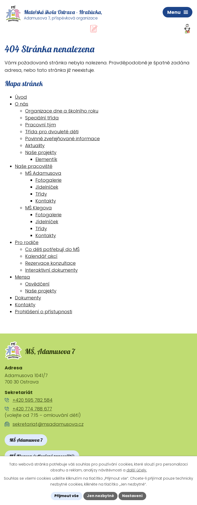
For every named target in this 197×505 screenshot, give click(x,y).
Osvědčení (37, 284)
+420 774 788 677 (32, 409)
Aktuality (35, 145)
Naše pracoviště (33, 166)
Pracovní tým (40, 125)
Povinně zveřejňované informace (62, 138)
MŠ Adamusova (43, 173)
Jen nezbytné (100, 495)
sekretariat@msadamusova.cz (48, 424)
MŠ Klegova (38, 208)
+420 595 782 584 (33, 400)
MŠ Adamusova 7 (26, 440)
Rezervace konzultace (50, 263)
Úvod (21, 97)
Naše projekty (40, 152)
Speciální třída (42, 118)
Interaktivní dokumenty (51, 270)
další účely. (136, 470)
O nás (21, 104)
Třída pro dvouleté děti (51, 131)
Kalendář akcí (41, 256)
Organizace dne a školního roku (61, 111)
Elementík (46, 159)
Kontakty (45, 201)
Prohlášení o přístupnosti (43, 311)
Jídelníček (46, 187)
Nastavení (132, 495)
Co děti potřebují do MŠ (52, 249)
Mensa (22, 277)
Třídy (41, 194)
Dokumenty (28, 298)
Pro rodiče (26, 242)
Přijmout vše (66, 495)
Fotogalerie (48, 180)
